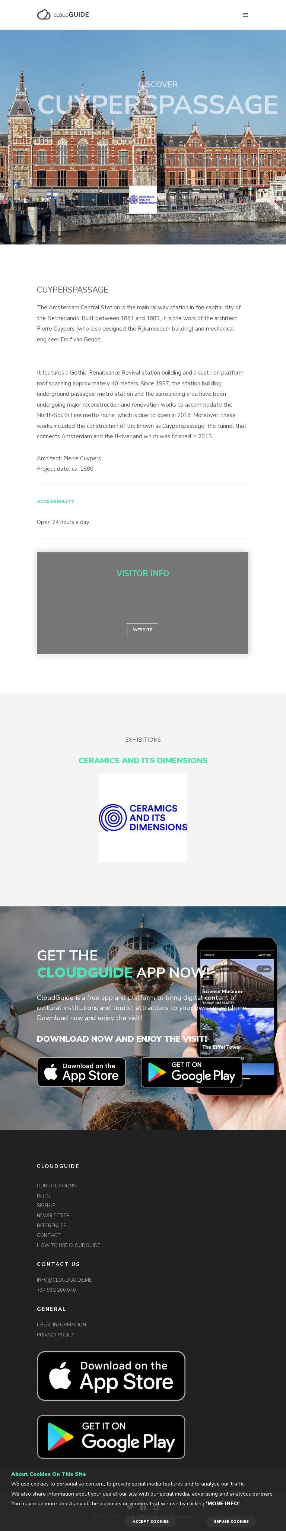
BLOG (43, 1196)
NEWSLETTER (53, 1215)
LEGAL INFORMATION (61, 1325)
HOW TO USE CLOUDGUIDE (68, 1245)
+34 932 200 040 (56, 1290)
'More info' (223, 1503)
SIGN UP (46, 1205)
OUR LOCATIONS (56, 1186)
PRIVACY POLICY (55, 1335)
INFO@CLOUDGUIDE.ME (64, 1280)
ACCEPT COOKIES (151, 1521)
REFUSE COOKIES (231, 1521)
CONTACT (49, 1235)
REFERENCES (51, 1225)
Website (142, 630)
